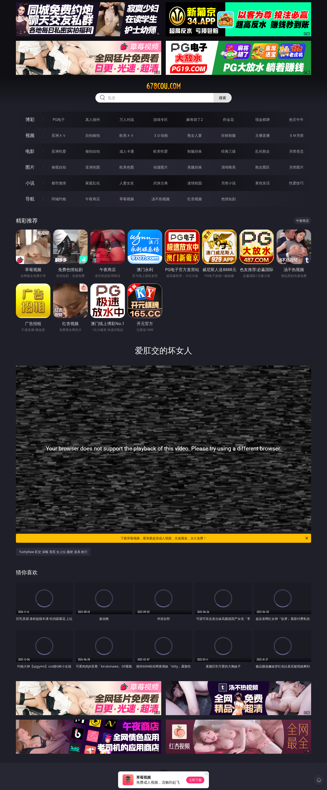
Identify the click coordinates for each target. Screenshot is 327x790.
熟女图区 (262, 167)
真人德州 (92, 119)
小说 (30, 183)
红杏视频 (194, 198)
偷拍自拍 (92, 151)
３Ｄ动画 (160, 135)
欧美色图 (126, 167)
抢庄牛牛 (296, 119)
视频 (30, 135)
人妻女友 (126, 183)
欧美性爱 (160, 151)
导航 (30, 199)
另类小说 (228, 183)
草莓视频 (126, 198)
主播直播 (262, 135)
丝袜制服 (228, 135)
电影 (30, 151)
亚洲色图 (92, 167)
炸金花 (228, 119)
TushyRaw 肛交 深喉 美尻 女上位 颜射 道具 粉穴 (53, 552)
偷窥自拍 (59, 167)
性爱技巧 (296, 183)
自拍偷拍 (92, 135)
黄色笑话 (262, 183)
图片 (30, 167)
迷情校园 (194, 183)
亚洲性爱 (59, 151)
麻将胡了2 (194, 119)
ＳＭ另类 (296, 135)
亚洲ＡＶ (59, 135)
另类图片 (296, 167)
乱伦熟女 (262, 151)
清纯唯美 (228, 167)
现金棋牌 (262, 119)
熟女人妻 (194, 135)
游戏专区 (160, 119)
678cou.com (163, 86)
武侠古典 (160, 183)
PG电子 (59, 119)
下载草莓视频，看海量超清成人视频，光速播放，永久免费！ (215, 538)
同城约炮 (59, 198)
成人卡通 (126, 151)
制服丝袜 (194, 151)
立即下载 (195, 780)
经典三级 (228, 151)
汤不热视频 (160, 198)
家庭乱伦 (92, 183)
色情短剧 (228, 198)
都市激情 (59, 183)
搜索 (222, 97)
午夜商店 (92, 198)
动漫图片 (160, 167)
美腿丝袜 (194, 167)
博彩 (30, 119)
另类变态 (296, 151)
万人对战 (126, 119)
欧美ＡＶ (126, 135)
